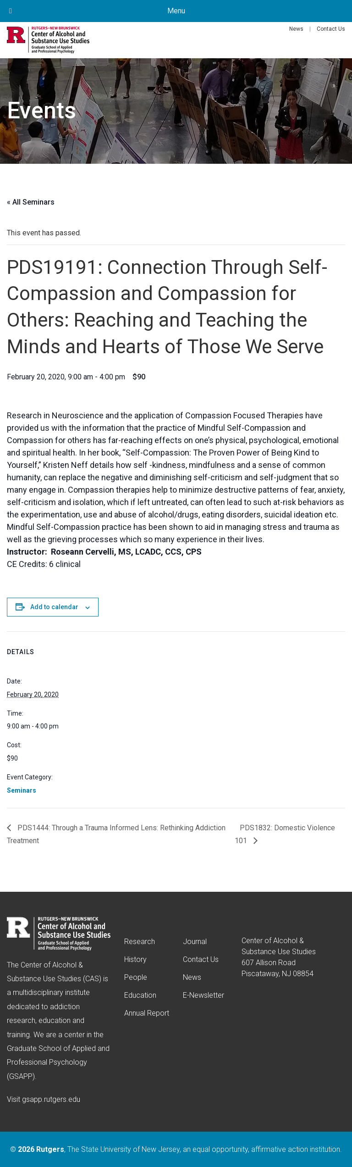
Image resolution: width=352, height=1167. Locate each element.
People (135, 977)
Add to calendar (54, 607)
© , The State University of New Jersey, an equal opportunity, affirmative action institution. (176, 1149)
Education (140, 995)
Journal (195, 941)
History (135, 959)
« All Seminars (31, 202)
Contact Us (331, 29)
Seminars (21, 790)
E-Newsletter (203, 995)
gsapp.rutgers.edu (51, 1099)
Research (139, 941)
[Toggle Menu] (10, 11)
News (296, 29)
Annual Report (146, 1013)
